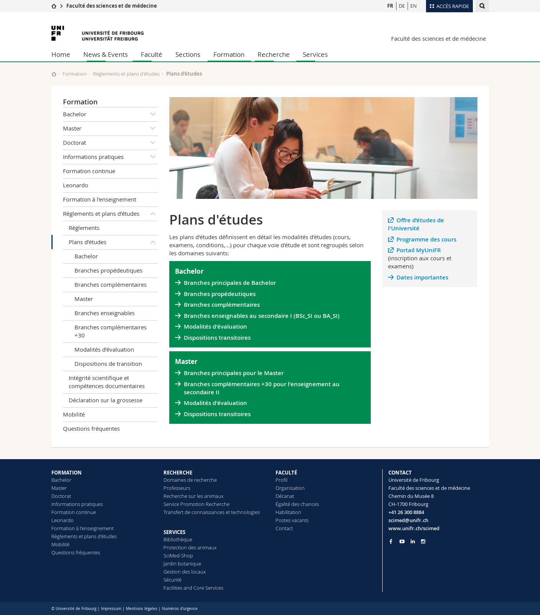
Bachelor (110, 114)
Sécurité (172, 579)
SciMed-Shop (178, 555)
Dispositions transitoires (217, 338)
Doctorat (110, 143)
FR (390, 5)
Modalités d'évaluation (215, 326)
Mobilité (74, 414)
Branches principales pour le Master (234, 373)
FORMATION (66, 472)
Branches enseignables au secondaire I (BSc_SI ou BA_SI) (262, 316)
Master (110, 129)
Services (315, 54)
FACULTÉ (286, 472)
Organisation (290, 487)
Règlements (84, 227)
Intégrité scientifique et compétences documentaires (107, 382)
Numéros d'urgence (180, 608)
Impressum (111, 608)
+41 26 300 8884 (406, 512)
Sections (187, 54)
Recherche (274, 54)
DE (402, 5)
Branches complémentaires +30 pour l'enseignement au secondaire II (262, 388)
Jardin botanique (182, 563)
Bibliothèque (177, 539)
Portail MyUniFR (418, 250)
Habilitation (288, 512)
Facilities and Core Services (193, 587)
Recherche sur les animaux (193, 496)
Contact (284, 528)
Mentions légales (141, 608)
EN (413, 5)
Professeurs (176, 487)
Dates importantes (422, 277)
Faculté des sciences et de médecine (111, 5)
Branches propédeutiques (108, 270)
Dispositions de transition (108, 363)
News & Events (105, 54)
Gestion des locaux (184, 571)
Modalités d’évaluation (104, 349)
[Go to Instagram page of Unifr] (423, 541)
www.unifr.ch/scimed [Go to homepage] (413, 528)
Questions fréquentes (91, 428)
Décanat (285, 496)
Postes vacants (292, 520)
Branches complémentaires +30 (110, 331)
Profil (281, 479)
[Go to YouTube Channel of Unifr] (402, 541)
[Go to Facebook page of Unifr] (390, 541)
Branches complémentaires (110, 284)
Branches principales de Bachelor (230, 283)
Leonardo (75, 185)
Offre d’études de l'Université (416, 224)
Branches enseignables (104, 313)
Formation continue (89, 171)
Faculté (151, 54)
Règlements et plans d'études (126, 73)
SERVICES (174, 532)
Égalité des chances (297, 504)
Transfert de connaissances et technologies (211, 512)
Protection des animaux (189, 547)
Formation (228, 54)
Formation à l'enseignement (99, 199)
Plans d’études (113, 242)
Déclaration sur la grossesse (105, 400)
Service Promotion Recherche (196, 504)
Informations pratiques (110, 157)
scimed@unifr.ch (408, 520)
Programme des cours (426, 239)
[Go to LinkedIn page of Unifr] (413, 541)
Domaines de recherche (190, 479)
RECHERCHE (177, 472)
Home (60, 54)
